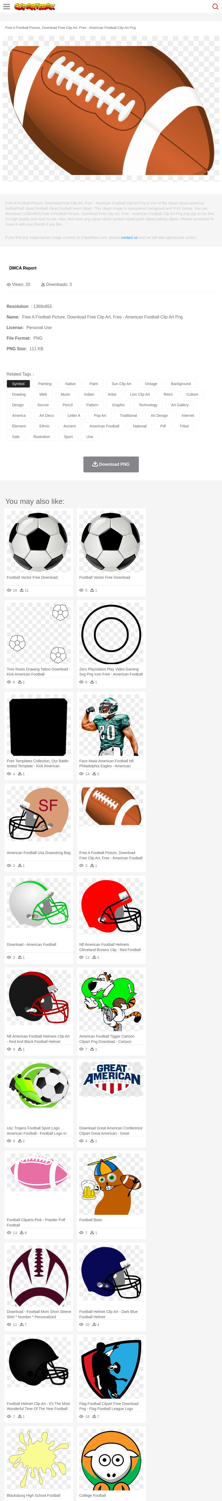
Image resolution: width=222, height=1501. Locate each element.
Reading (88, 1459)
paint (93, 384)
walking (142, 1451)
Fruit (94, 1467)
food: (10, 1467)
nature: (11, 1435)
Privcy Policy (42, 1490)
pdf (163, 426)
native (70, 384)
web (43, 394)
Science (195, 1459)
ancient (69, 426)
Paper (208, 1459)
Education (117, 1459)
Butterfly (56, 1443)
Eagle (124, 1443)
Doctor (109, 1451)
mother (73, 1451)
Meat (104, 1467)
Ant (24, 1443)
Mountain (197, 1435)
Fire (102, 1435)
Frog (161, 1443)
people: (12, 1451)
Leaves (53, 1435)
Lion (202, 1443)
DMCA (78, 1490)
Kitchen (167, 1467)
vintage (151, 384)
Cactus (67, 1435)
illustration (41, 437)
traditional (128, 415)
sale (16, 437)
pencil (68, 405)
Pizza (193, 1467)
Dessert (52, 1467)
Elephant (138, 1443)
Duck (112, 1443)
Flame (113, 1435)
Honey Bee (175, 1443)
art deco (46, 415)
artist (112, 394)
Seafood (135, 1467)
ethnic (44, 426)
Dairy (40, 1467)
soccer (43, 405)
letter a (74, 415)
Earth (92, 1435)
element (19, 426)
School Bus (135, 1459)
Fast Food (80, 1467)
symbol (18, 384)
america (19, 415)
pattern (92, 405)
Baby (37, 1451)
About (10, 1490)
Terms (24, 1490)
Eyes (129, 1451)
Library (181, 1459)
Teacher (43, 1459)
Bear (34, 1443)
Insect (191, 1443)
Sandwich (118, 1467)
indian (89, 394)
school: (12, 1459)
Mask (26, 1451)
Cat (68, 1443)
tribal (184, 426)
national (140, 426)
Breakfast (26, 1467)
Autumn (39, 1435)
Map (150, 1459)
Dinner (181, 1467)
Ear (120, 1451)
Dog (102, 1443)
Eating (205, 1467)
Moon (169, 1435)
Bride (48, 1451)
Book (55, 1459)
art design (159, 415)
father (195, 1451)
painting (45, 384)
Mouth (208, 1451)
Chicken (80, 1443)
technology (148, 405)
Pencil (101, 1459)
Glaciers (127, 1435)
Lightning (155, 1435)
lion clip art (140, 394)
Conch (80, 1435)
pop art (100, 415)
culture (192, 394)
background (181, 384)
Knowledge (164, 1459)
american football (104, 426)
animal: (12, 1443)
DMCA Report (22, 268)
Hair (167, 1451)
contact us (129, 237)
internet (188, 415)
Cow (92, 1443)
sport (68, 437)
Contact (62, 1490)
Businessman (91, 1451)
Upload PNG (98, 1490)
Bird (44, 1443)
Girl (175, 1451)
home (156, 1451)
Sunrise (182, 1435)
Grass (141, 1435)
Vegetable (151, 1467)
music (65, 394)
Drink (65, 1467)
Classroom (70, 1459)
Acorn (26, 1435)
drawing (19, 394)
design (18, 405)
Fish (151, 1443)
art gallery (179, 405)
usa (89, 437)
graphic (118, 405)
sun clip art (121, 384)
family (60, 1451)
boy (185, 1451)
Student (27, 1459)
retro (168, 394)
